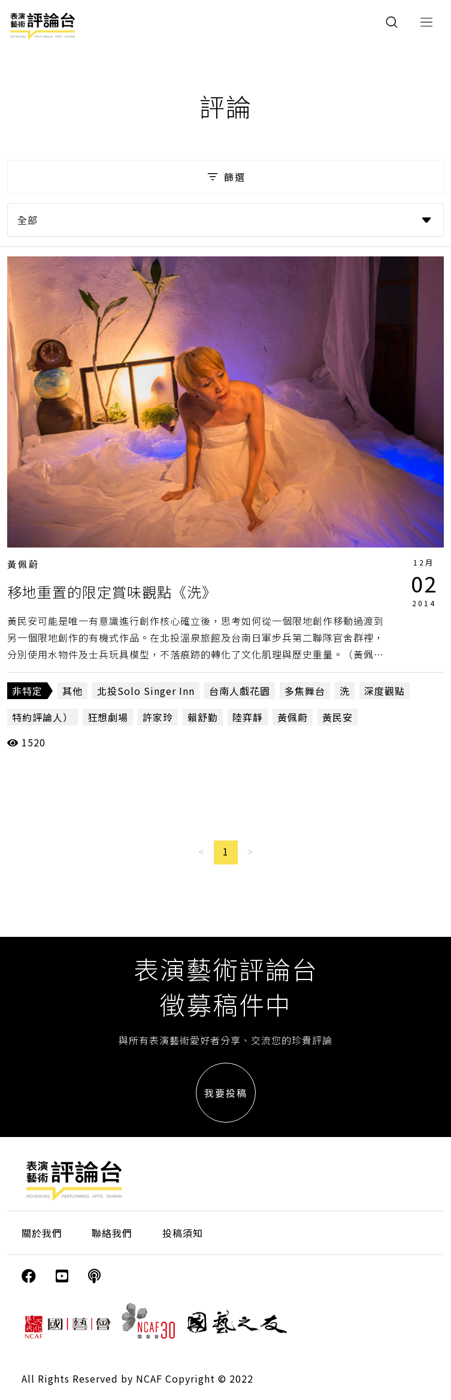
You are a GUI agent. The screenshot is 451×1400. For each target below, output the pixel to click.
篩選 (225, 177)
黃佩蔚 (23, 564)
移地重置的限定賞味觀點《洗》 (112, 591)
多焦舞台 (304, 691)
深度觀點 (384, 691)
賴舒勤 (202, 717)
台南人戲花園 (239, 691)
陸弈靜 (247, 717)
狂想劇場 (107, 717)
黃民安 (337, 717)
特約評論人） (42, 717)
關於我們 (42, 1233)
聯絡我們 (112, 1233)
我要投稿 (225, 1092)
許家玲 (158, 717)
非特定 (27, 691)
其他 (72, 691)
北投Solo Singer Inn (146, 691)
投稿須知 (182, 1233)
